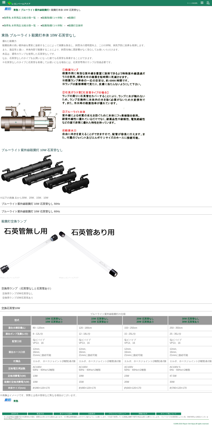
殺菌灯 (72, 17)
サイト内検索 (192, 3)
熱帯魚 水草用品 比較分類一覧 (20, 17)
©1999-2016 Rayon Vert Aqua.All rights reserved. (191, 424)
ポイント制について (169, 414)
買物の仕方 (143, 414)
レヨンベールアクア (18, 4)
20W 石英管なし (145, 318)
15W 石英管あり (99, 322)
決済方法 (14, 414)
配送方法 (40, 414)
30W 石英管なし (190, 318)
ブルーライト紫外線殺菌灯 (35, 10)
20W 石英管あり (145, 322)
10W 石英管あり (54, 322)
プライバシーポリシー (117, 414)
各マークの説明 (66, 414)
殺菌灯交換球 (76, 25)
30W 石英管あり (190, 322)
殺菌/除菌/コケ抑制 (52, 17)
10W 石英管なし (54, 318)
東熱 (10, 10)
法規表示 (91, 414)
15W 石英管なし (99, 318)
